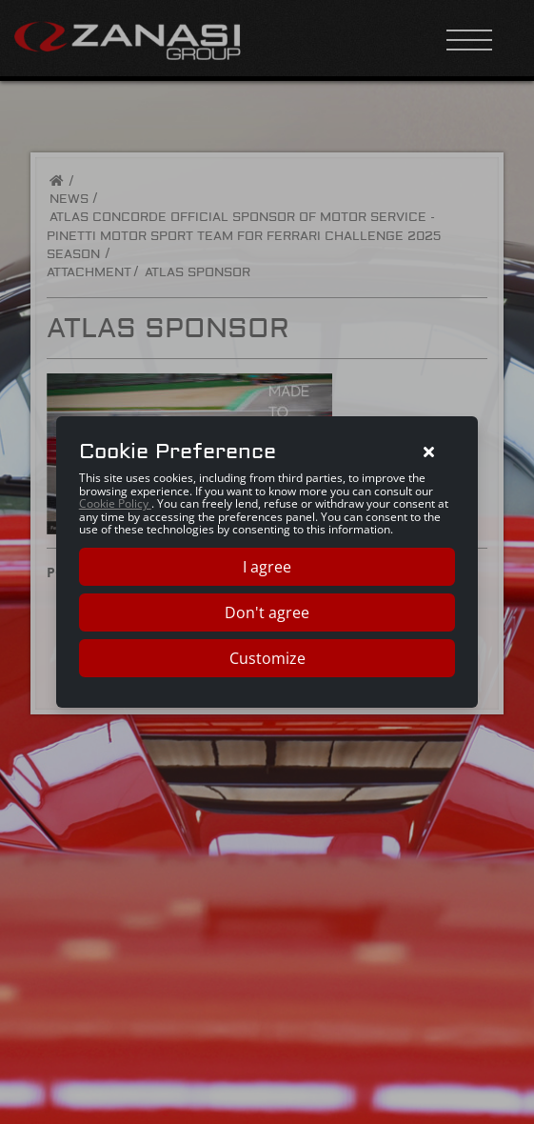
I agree (267, 566)
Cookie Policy (115, 503)
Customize (267, 658)
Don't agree (267, 612)
